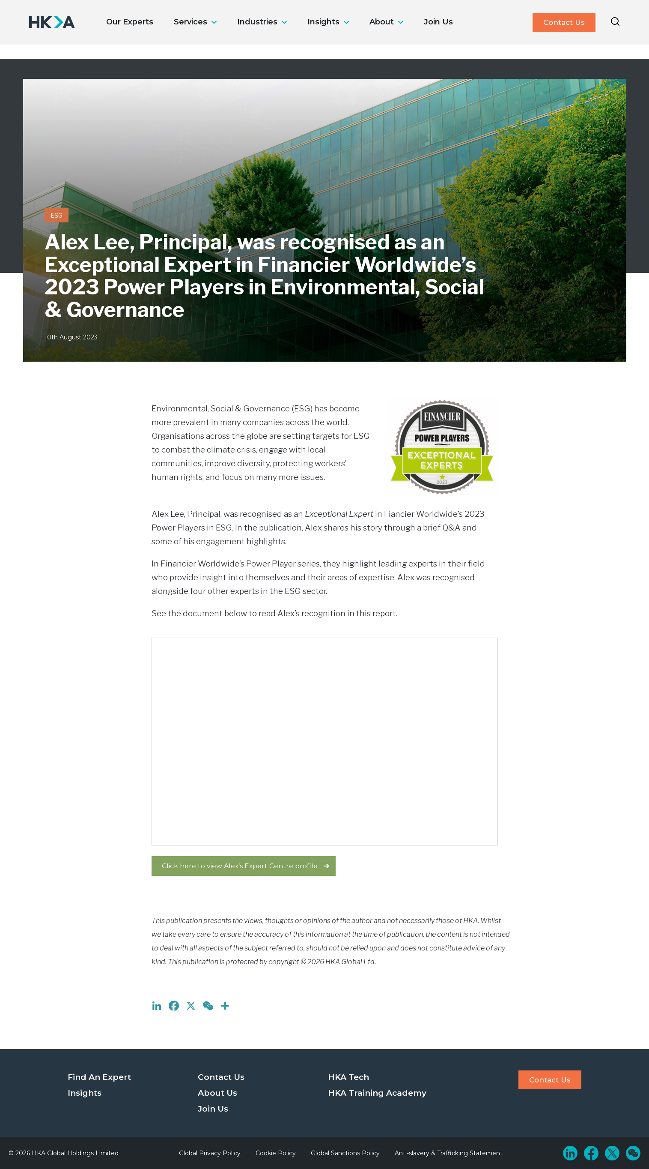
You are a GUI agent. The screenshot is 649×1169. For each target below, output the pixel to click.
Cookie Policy (276, 1153)
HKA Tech (348, 1077)
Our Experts (129, 22)
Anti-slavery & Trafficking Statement (449, 1153)
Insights (323, 22)
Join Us (438, 22)
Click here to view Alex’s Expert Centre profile (240, 866)
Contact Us (564, 22)
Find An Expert (99, 1077)
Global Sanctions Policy (345, 1153)
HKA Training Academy (377, 1093)
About (381, 22)
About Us (217, 1093)
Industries (257, 22)
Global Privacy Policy (210, 1153)
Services (190, 22)
